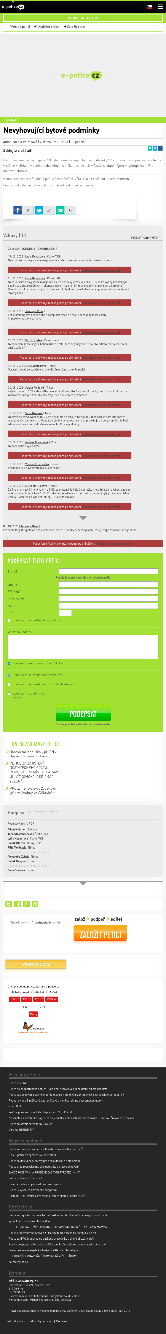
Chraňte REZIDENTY (21, 1129)
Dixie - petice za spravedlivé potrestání (32, 1155)
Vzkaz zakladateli (20, 632)
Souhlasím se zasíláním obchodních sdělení (43, 684)
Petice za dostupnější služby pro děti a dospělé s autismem (44, 1160)
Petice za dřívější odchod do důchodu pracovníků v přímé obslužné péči (51, 1238)
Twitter (155, 148)
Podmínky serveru (40, 1321)
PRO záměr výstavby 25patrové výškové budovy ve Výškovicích (33, 790)
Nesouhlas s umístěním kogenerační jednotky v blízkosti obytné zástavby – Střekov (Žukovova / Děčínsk (71, 1118)
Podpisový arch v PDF (21, 823)
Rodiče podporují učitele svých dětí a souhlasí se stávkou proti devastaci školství (57, 1244)
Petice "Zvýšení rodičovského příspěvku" (33, 1190)
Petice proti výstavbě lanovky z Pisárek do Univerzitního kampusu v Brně (53, 1232)
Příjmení (14, 591)
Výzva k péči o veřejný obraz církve (30, 1221)
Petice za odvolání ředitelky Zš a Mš (30, 1124)
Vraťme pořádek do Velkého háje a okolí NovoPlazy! (40, 1112)
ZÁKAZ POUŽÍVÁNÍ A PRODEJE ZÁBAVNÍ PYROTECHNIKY (44, 1172)
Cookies (61, 1321)
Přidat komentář (145, 237)
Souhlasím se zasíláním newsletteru (38, 675)
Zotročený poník (18, 1262)
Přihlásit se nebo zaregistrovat (114, 543)
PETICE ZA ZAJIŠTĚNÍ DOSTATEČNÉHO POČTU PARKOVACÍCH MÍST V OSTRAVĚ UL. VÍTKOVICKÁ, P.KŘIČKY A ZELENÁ (34, 772)
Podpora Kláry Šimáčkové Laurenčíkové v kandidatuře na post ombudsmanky (56, 1100)
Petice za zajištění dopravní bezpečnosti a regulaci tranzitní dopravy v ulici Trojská (58, 1215)
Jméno (12, 584)
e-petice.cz (13, 7)
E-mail (12, 571)
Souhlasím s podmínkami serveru (30, 695)
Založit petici (76, 26)
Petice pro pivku (18, 1083)
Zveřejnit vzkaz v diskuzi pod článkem (39, 663)
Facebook (160, 148)
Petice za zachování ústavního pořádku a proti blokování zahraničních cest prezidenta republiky (66, 1094)
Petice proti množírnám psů (25, 1178)
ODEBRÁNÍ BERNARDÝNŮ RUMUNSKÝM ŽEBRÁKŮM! (43, 1256)
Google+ (26, 904)
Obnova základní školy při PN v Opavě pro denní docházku (33, 753)
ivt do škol (15, 1106)
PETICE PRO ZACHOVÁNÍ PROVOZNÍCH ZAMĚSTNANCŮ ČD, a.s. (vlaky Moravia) (58, 1227)
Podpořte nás (35, 965)
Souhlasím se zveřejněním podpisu (37, 620)
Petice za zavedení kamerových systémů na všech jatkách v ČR (47, 1149)
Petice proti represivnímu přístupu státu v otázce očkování (43, 1166)
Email (149, 148)
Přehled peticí (20, 26)
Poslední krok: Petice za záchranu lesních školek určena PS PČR (48, 1195)
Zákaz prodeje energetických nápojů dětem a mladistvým (43, 1250)
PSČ (10, 613)
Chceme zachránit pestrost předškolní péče (35, 1184)
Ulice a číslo (16, 599)
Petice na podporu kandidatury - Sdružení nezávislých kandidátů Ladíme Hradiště (58, 1089)
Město (12, 606)
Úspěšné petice (48, 26)
